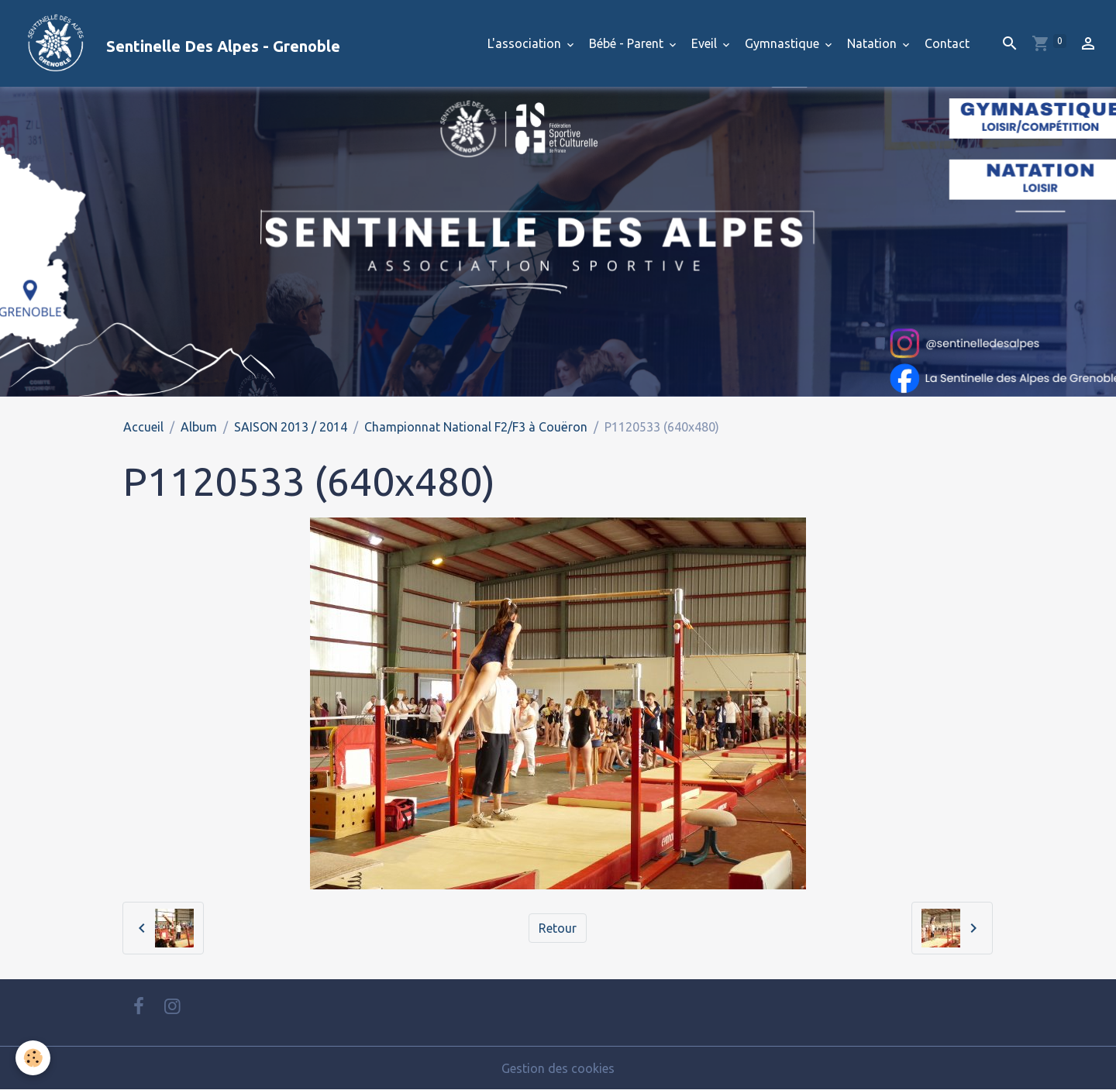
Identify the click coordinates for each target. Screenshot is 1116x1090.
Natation (873, 43)
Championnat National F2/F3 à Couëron (475, 427)
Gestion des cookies (558, 1068)
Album (199, 427)
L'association (525, 43)
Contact (947, 43)
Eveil (705, 43)
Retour (558, 928)
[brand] (176, 43)
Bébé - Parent (627, 43)
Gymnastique (783, 43)
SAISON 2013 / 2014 (290, 427)
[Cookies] (33, 1057)
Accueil (143, 427)
